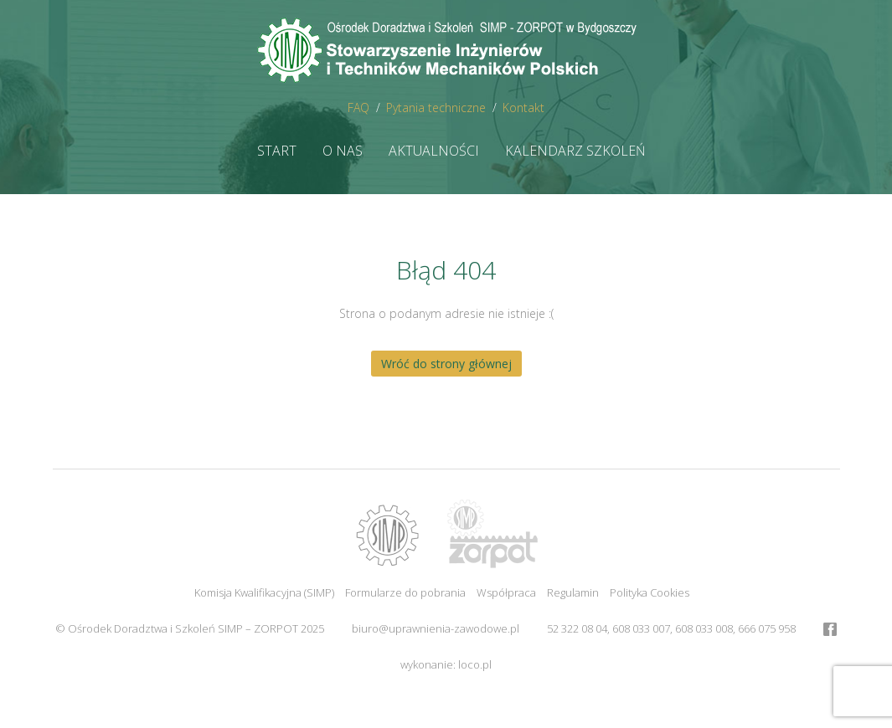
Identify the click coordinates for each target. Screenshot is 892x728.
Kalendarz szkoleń (575, 150)
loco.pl (475, 664)
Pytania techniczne (436, 107)
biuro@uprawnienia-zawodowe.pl (435, 628)
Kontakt (523, 107)
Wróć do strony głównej (446, 364)
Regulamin (573, 592)
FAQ (358, 107)
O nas (342, 150)
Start (276, 150)
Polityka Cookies (649, 592)
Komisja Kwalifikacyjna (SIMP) (264, 592)
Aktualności (434, 150)
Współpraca (506, 592)
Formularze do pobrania (405, 592)
